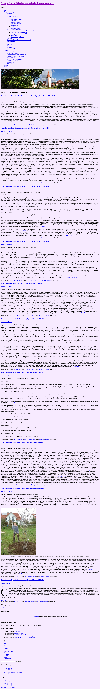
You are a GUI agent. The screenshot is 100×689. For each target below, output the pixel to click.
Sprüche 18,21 (22, 230)
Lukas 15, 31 (86, 470)
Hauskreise (13, 20)
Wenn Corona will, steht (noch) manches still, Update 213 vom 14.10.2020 (25, 241)
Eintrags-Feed (7, 682)
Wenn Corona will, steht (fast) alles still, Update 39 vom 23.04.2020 (22, 319)
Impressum (7, 66)
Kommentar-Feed (8, 683)
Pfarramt (9, 44)
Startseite (6, 10)
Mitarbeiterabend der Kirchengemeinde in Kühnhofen (30, 636)
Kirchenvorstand (11, 46)
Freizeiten (6, 645)
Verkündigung (11, 41)
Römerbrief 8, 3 (77, 366)
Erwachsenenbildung (12, 53)
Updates (50, 125)
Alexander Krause (29, 601)
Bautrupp (13, 17)
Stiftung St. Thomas (12, 48)
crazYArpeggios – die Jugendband (19, 32)
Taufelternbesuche (15, 28)
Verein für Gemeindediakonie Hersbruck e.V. (19, 40)
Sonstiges (9, 63)
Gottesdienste (10, 51)
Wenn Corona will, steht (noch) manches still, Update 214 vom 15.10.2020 (25, 186)
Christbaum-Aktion (19, 631)
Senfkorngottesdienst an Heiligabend (13, 671)
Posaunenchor (14, 25)
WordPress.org (8, 684)
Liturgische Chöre (15, 22)
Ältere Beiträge (5, 608)
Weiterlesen (4, 600)
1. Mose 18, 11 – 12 (60, 476)
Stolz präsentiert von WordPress (9, 687)
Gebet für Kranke (11, 14)
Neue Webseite (8, 668)
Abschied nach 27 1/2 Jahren (21, 634)
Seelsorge (9, 38)
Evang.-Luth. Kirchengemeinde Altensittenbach (27, 3)
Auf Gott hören (11, 57)
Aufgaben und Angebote (10, 11)
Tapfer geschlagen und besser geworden (24, 637)
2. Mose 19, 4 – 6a (84, 312)
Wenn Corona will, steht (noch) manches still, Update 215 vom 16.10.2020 (25, 128)
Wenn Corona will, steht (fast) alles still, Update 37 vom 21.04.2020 (22, 442)
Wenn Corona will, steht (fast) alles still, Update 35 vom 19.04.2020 (22, 580)
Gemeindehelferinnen (16, 19)
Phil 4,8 (43, 226)
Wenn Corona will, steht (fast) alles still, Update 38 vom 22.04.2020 (22, 372)
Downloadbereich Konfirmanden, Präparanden (23, 31)
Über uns (6, 43)
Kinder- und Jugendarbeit (14, 29)
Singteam (13, 26)
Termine (6, 50)
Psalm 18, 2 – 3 (23, 574)
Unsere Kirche (11, 47)
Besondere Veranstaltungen (14, 59)
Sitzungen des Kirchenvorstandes (16, 56)
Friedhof (9, 13)
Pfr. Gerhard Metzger (32, 125)
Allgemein (44, 125)
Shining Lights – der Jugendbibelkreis (21, 34)
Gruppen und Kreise (12, 16)
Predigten (6, 654)
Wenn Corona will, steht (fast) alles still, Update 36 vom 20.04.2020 (22, 488)
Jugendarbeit (10, 62)
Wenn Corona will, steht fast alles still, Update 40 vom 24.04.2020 (22, 283)
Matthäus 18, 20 (12, 402)
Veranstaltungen (8, 657)
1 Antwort (3, 189)
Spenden (6, 65)
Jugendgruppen (15, 35)
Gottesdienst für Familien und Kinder (17, 54)
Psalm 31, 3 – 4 (93, 569)
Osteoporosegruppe (16, 23)
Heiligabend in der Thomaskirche (13, 672)
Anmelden (6, 680)
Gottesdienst (36, 616)
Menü (2, 7)
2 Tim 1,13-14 (68, 235)
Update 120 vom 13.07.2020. (69, 277)
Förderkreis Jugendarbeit (17, 37)
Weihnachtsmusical (9, 674)
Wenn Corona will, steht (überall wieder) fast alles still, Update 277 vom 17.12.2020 (28, 96)
